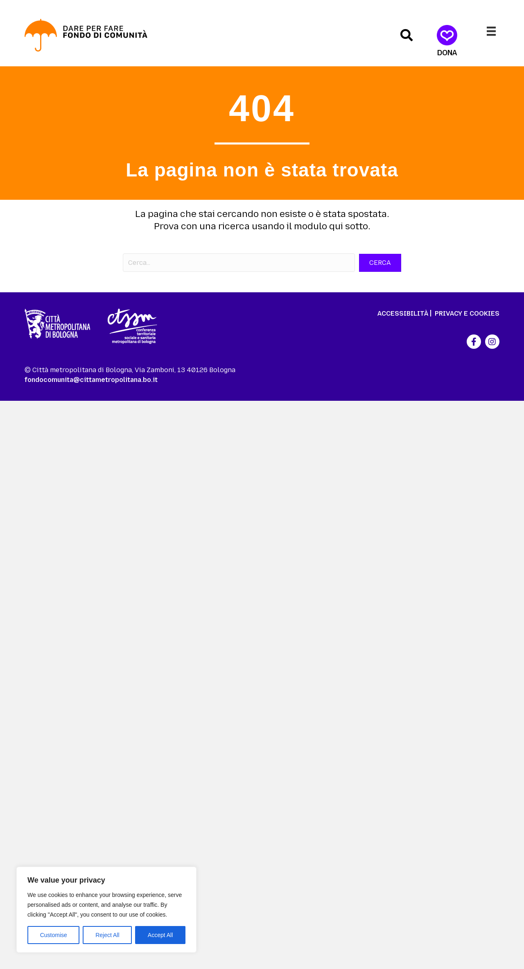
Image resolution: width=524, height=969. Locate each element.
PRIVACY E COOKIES (467, 313)
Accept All (160, 935)
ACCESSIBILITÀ (402, 313)
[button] (406, 35)
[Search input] (239, 262)
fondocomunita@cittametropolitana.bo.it (91, 380)
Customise (53, 935)
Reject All (107, 935)
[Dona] (447, 41)
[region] (106, 910)
